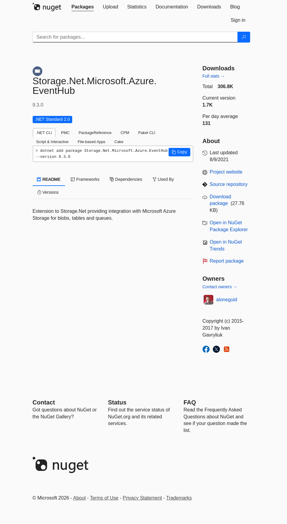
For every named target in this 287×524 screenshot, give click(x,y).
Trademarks (179, 497)
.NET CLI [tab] (44, 132)
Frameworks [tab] (85, 179)
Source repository (228, 184)
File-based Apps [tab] (91, 141)
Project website (226, 171)
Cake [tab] (119, 141)
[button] (179, 152)
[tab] (82, 7)
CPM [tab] (125, 132)
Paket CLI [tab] (146, 132)
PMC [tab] (65, 132)
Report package (227, 261)
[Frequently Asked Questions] (190, 402)
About (79, 497)
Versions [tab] (48, 192)
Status (117, 402)
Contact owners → (219, 286)
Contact (44, 402)
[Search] (243, 37)
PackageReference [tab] (95, 132)
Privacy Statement (142, 497)
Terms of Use (104, 497)
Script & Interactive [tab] (52, 141)
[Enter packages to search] (135, 37)
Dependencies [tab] (126, 179)
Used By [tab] (163, 179)
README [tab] (49, 179)
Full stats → (213, 76)
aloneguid (226, 299)
